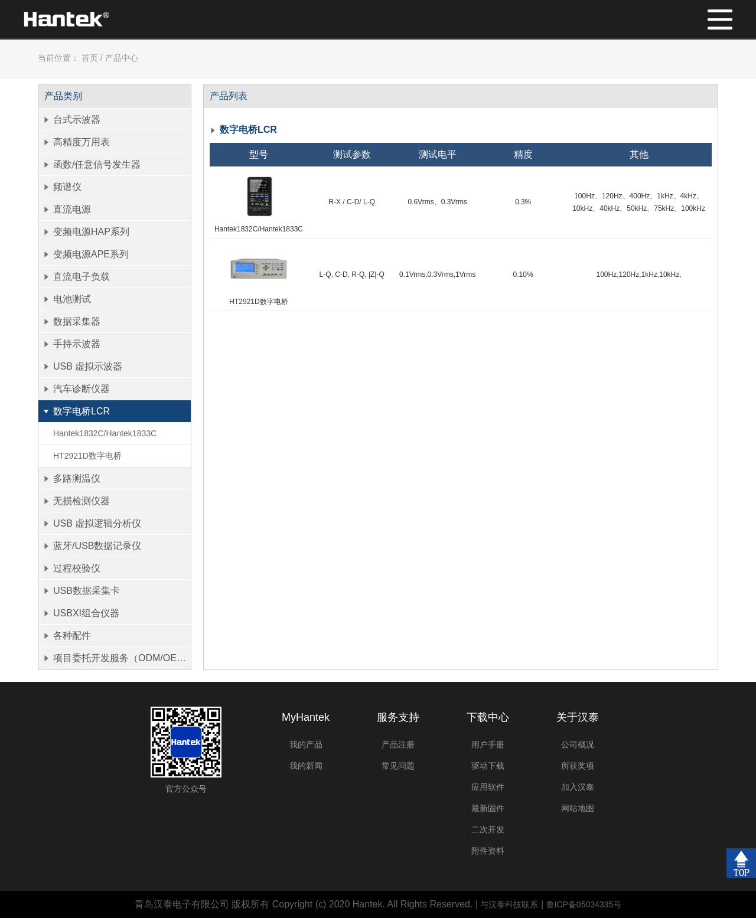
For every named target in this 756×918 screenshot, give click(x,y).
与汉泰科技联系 (509, 904)
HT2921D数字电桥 (87, 455)
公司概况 (577, 744)
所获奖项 (577, 765)
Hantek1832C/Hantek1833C (105, 433)
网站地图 (577, 808)
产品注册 (398, 744)
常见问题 (398, 765)
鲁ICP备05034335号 (584, 904)
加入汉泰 (577, 787)
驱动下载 (487, 765)
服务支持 (398, 717)
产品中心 (121, 58)
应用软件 (487, 787)
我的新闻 (305, 765)
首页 (90, 58)
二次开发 (487, 829)
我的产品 (305, 744)
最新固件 (487, 808)
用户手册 (487, 744)
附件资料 (487, 850)
